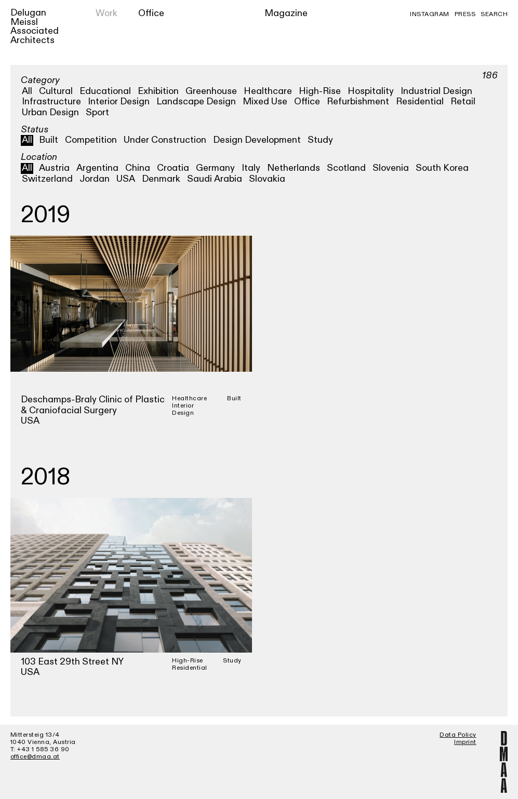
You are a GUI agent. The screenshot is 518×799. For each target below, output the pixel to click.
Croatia (173, 168)
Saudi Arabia (214, 179)
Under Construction (165, 140)
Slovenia (391, 168)
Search (494, 14)
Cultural (56, 91)
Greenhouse (211, 91)
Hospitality (371, 91)
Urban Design (50, 112)
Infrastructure (51, 101)
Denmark (161, 179)
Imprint (465, 742)
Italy (251, 168)
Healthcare (268, 91)
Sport (97, 112)
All (27, 91)
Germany (215, 168)
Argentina (97, 168)
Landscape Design (196, 101)
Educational (105, 91)
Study (320, 140)
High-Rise (320, 91)
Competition (91, 140)
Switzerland (47, 179)
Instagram (429, 14)
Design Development (257, 140)
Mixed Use (265, 101)
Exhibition (158, 91)
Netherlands (293, 168)
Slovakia (267, 179)
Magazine (286, 13)
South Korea (442, 168)
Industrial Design (436, 91)
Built (48, 140)
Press (465, 14)
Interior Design (119, 101)
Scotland (346, 168)
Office (151, 13)
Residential (420, 101)
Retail (462, 101)
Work (106, 13)
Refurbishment (358, 101)
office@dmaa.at (35, 756)
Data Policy (458, 734)
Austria (54, 168)
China (137, 168)
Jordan (94, 179)
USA (125, 179)
